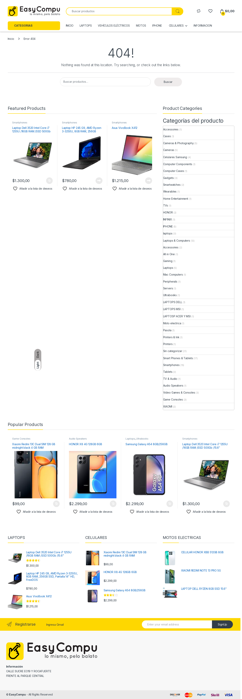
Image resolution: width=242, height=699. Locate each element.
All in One (169, 254)
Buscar (168, 81)
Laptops (168, 267)
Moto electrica (172, 323)
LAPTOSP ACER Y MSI (177, 316)
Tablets (167, 371)
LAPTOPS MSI (172, 309)
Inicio (11, 38)
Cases (167, 136)
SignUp (222, 624)
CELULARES (176, 25)
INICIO (69, 25)
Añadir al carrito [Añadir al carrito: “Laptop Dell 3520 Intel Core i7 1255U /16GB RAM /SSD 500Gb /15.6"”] (49, 180)
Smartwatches (172, 184)
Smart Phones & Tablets (178, 358)
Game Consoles (173, 399)
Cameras (168, 150)
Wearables (170, 191)
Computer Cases (173, 171)
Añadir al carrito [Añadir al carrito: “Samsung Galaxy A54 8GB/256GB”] (169, 503)
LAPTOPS (86, 25)
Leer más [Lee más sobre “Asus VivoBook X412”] (148, 180)
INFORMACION (203, 25)
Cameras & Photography (178, 143)
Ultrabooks (170, 295)
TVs (165, 205)
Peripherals (170, 281)
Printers (168, 344)
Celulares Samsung (175, 157)
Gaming (167, 261)
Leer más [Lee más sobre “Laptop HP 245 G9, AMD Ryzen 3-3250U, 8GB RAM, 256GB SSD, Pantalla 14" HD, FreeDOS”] (99, 180)
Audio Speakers (173, 385)
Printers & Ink (171, 337)
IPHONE (157, 25)
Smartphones (19, 122)
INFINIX (167, 219)
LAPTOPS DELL (172, 302)
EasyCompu (17, 694)
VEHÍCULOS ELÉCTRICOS (114, 25)
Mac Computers (173, 274)
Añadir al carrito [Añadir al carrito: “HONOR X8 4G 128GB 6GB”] (113, 503)
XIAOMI (167, 406)
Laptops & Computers (176, 240)
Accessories (170, 129)
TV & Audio (170, 378)
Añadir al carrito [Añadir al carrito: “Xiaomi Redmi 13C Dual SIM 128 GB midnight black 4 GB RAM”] (56, 503)
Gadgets (168, 178)
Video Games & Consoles (179, 392)
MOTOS (141, 25)
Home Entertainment (175, 198)
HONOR (168, 212)
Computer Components (177, 164)
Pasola (167, 330)
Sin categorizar (172, 351)
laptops (167, 233)
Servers (168, 288)
